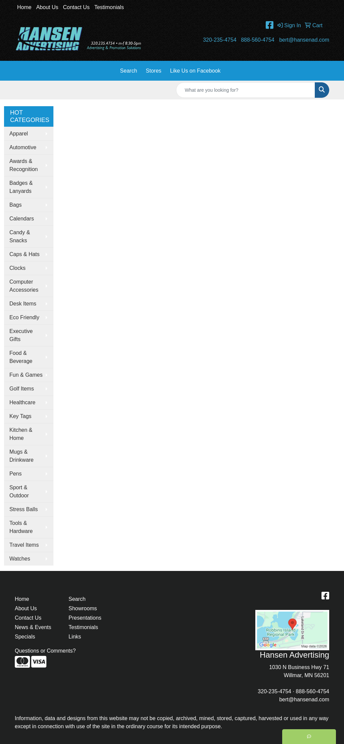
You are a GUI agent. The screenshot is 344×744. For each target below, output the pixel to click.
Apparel (18, 133)
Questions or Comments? (45, 651)
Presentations (85, 618)
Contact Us (76, 7)
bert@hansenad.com (304, 40)
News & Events (33, 627)
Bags (15, 205)
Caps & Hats (24, 254)
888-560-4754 (257, 40)
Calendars (21, 218)
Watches (19, 559)
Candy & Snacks (19, 236)
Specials (25, 636)
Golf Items (21, 388)
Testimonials (109, 7)
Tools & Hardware (21, 527)
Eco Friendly (24, 317)
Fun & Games (26, 375)
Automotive (22, 147)
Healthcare (22, 402)
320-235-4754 (219, 40)
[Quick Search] (245, 90)
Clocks (17, 268)
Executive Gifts (21, 335)
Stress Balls (23, 509)
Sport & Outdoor (19, 491)
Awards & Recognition (23, 165)
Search (128, 71)
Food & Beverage (21, 357)
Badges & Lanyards (21, 187)
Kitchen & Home (20, 434)
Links (75, 636)
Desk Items (22, 303)
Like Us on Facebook (195, 71)
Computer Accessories (23, 286)
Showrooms (83, 608)
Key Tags (20, 416)
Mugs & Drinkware (21, 456)
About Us (47, 7)
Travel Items (24, 545)
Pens (15, 474)
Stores (153, 71)
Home (24, 7)
